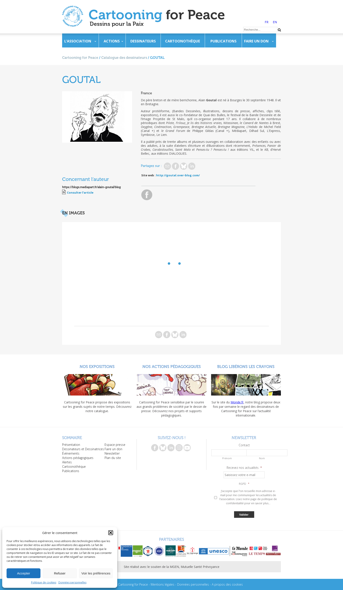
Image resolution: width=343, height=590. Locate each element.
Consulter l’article (80, 192)
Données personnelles (72, 582)
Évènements (70, 453)
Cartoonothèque (182, 41)
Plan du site (113, 458)
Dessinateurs (143, 41)
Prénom (227, 458)
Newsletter (112, 453)
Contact (244, 445)
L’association (77, 41)
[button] (110, 532)
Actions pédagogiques (77, 458)
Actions (112, 41)
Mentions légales (162, 584)
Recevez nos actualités (244, 468)
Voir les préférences (95, 573)
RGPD (244, 484)
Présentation (71, 445)
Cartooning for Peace (80, 58)
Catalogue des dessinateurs (124, 58)
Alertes (67, 462)
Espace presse (115, 445)
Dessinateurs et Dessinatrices (83, 449)
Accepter (23, 573)
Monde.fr (237, 402)
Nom (262, 458)
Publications (223, 41)
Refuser (60, 573)
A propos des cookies (227, 584)
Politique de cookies (43, 582)
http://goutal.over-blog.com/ (178, 175)
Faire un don (256, 41)
